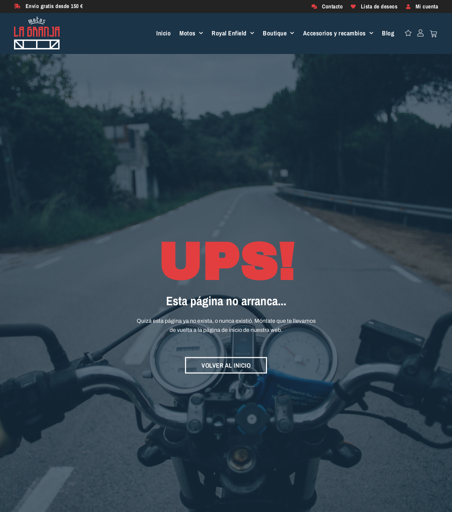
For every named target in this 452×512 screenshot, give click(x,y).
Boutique (278, 33)
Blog (388, 33)
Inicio (163, 33)
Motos (191, 33)
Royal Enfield (233, 33)
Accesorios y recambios (338, 33)
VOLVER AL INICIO (226, 363)
